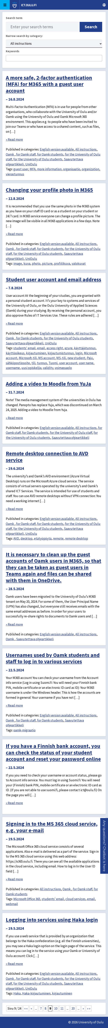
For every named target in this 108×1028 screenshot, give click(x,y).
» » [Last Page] (88, 1008)
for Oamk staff (26, 154)
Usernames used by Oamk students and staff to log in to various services (53, 658)
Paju (90, 358)
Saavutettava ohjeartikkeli (24, 343)
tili (33, 363)
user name (86, 363)
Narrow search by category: (24, 36)
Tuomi (53, 363)
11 (62, 1008)
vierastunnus (15, 174)
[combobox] (54, 58)
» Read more (14, 139)
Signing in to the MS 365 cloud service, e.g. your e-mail (52, 827)
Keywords (12, 51)
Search (91, 26)
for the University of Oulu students (37, 159)
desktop (26, 538)
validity (48, 368)
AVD (16, 538)
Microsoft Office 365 (26, 899)
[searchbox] (8, 58)
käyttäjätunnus (85, 348)
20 (73, 1008)
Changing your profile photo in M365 (49, 189)
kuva (27, 263)
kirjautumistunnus (61, 353)
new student (76, 358)
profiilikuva (62, 263)
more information (49, 169)
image (17, 263)
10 (55, 1008)
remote (58, 538)
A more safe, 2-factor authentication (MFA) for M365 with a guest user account (49, 84)
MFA (33, 169)
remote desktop (76, 538)
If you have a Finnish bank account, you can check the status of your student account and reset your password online (53, 752)
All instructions (86, 149)
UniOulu (31, 164)
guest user (20, 169)
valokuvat (79, 263)
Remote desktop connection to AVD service (47, 456)
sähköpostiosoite (18, 363)
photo (36, 263)
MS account (46, 358)
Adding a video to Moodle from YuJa (48, 383)
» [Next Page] (83, 1008)
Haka (17, 993)
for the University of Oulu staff (71, 433)
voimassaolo (63, 368)
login (78, 353)
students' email (24, 348)
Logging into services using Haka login (52, 919)
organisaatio (71, 169)
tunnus (42, 363)
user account (68, 363)
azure (68, 348)
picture (47, 263)
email (41, 348)
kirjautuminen (36, 353)
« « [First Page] (26, 1008)
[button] (104, 846)
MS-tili (61, 358)
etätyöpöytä (42, 538)
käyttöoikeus (15, 353)
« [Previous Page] (31, 1008)
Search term (14, 18)
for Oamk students (50, 154)
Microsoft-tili (28, 358)
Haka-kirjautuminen (36, 993)
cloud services (75, 899)
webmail (12, 904)
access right (54, 348)
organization (90, 169)
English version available (57, 149)
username (13, 368)
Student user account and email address (53, 279)
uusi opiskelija (31, 368)
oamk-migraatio (24, 730)
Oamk (10, 154)
